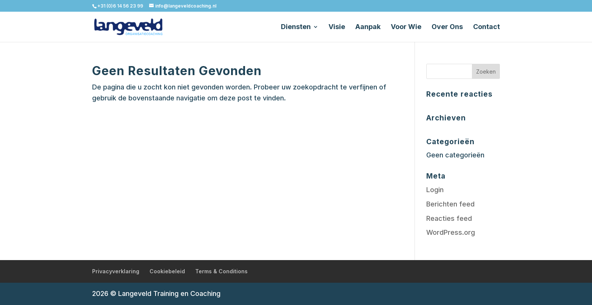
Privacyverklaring (115, 271)
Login (435, 190)
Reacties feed (449, 218)
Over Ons (447, 27)
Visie (336, 27)
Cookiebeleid (167, 271)
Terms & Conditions (221, 271)
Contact (486, 27)
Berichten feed (450, 204)
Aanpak (368, 27)
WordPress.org (450, 232)
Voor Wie (406, 27)
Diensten (296, 27)
